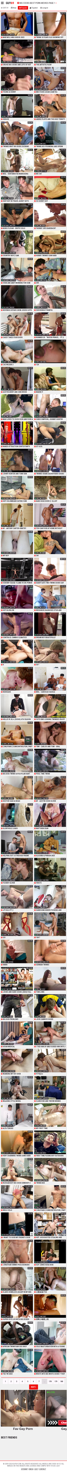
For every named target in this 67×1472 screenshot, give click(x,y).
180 (61, 1381)
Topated (34, 8)
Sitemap (24, 1469)
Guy (10, 3)
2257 (36, 1469)
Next (33, 1387)
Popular (23, 8)
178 (50, 1381)
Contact (42, 1469)
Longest (44, 8)
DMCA (31, 1469)
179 (56, 1381)
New (13, 8)
